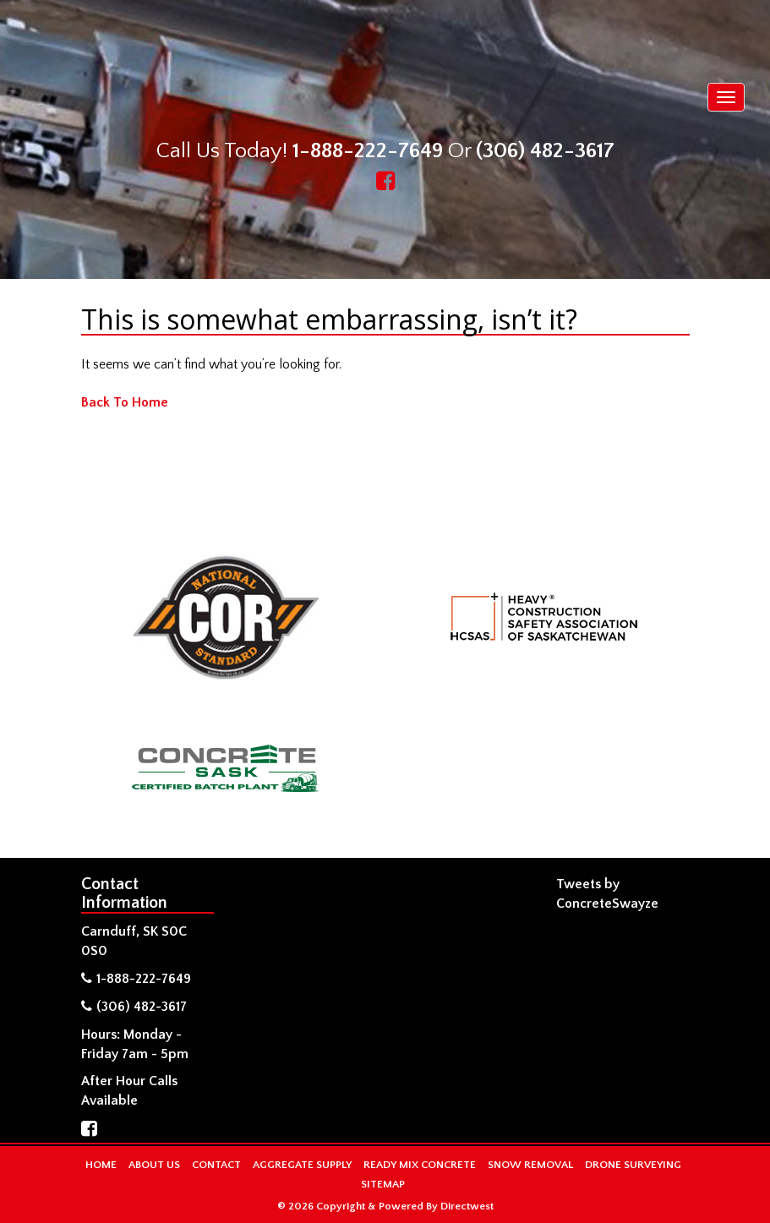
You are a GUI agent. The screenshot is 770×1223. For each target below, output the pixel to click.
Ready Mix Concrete (419, 1165)
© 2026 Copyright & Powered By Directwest (385, 1206)
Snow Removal (530, 1165)
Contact (216, 1165)
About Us (154, 1165)
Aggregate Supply (302, 1165)
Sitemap (383, 1184)
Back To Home (124, 402)
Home (101, 1165)
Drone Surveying (633, 1165)
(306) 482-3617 (545, 151)
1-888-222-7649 (367, 151)
